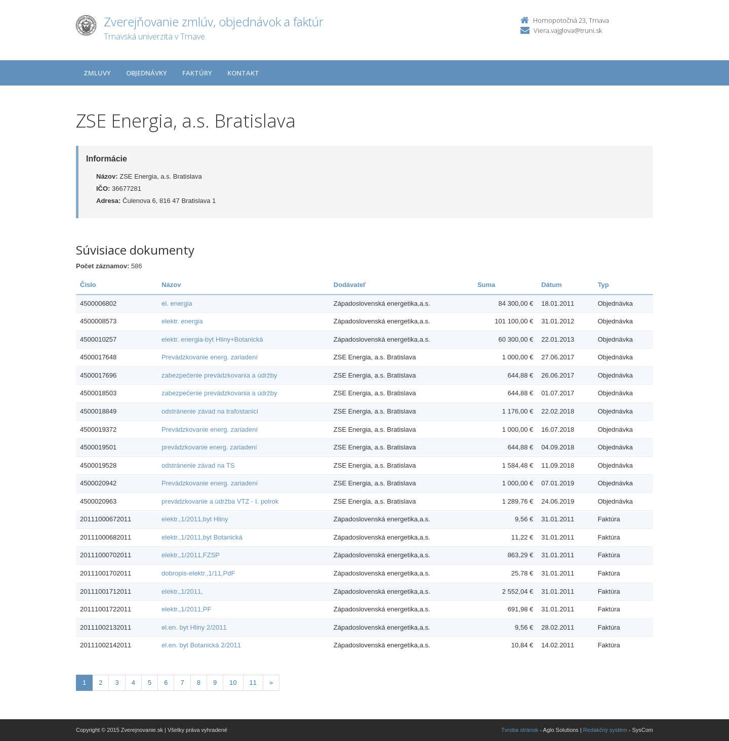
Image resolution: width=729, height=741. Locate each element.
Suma (486, 285)
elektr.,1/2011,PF (186, 609)
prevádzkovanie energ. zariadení (209, 447)
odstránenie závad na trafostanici (209, 411)
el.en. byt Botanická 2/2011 (201, 645)
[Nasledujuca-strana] (271, 683)
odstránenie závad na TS (197, 465)
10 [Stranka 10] (232, 682)
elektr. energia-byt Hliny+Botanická (212, 339)
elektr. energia (182, 321)
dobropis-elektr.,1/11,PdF (198, 573)
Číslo (88, 285)
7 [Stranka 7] (182, 682)
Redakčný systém (605, 730)
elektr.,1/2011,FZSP (190, 555)
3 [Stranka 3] (116, 682)
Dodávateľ (350, 285)
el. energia (176, 303)
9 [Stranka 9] (215, 682)
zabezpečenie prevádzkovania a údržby (219, 375)
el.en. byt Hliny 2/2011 (194, 627)
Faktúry (197, 72)
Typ (603, 285)
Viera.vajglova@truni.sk (568, 30)
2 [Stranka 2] (100, 682)
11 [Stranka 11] (253, 682)
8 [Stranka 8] (198, 682)
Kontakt (243, 72)
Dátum (551, 285)
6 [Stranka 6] (166, 682)
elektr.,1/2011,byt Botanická (201, 537)
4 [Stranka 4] (133, 682)
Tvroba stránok (519, 730)
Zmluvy (97, 72)
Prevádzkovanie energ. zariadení (209, 357)
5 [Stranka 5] (149, 682)
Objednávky (146, 72)
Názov (171, 285)
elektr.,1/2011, (182, 591)
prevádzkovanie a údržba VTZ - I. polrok (219, 501)
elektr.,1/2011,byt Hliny (194, 519)
